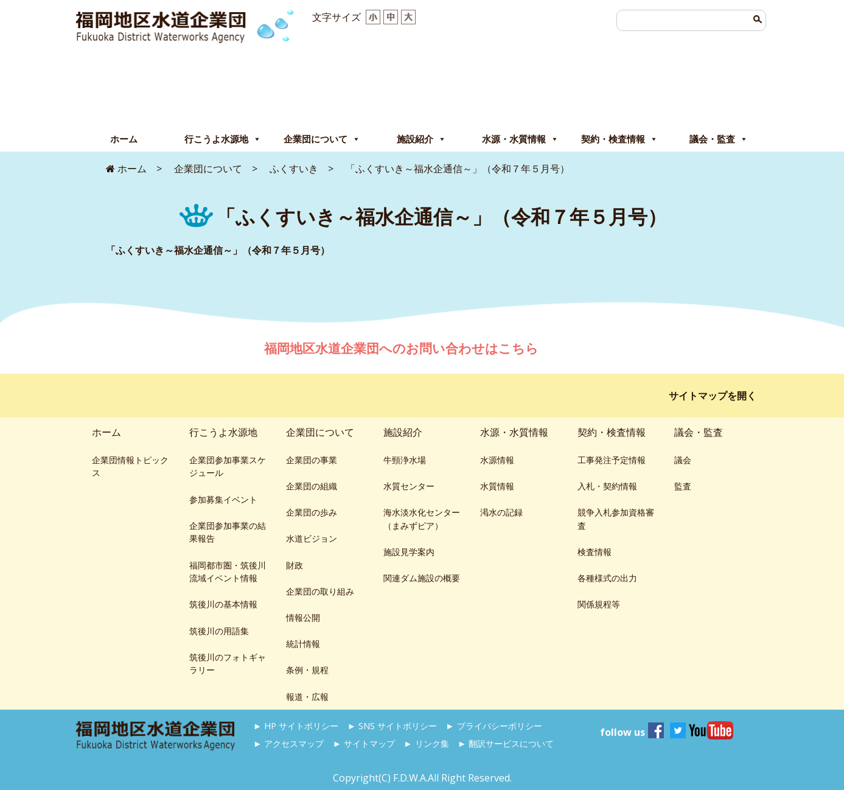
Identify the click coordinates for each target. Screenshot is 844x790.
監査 (682, 486)
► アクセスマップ (288, 743)
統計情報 (303, 643)
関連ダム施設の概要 (421, 578)
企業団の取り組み (320, 591)
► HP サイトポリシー (295, 726)
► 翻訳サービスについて (506, 743)
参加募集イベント (223, 499)
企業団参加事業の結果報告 (227, 532)
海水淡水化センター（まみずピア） (421, 518)
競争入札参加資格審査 (615, 518)
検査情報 (594, 552)
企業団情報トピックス (130, 466)
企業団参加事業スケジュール (227, 466)
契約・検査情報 (619, 139)
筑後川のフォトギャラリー (227, 663)
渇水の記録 (501, 512)
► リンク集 (425, 743)
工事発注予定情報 (611, 460)
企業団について (322, 139)
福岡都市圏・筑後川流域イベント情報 (227, 571)
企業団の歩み (311, 512)
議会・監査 (718, 139)
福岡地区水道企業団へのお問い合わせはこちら (403, 348)
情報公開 (303, 617)
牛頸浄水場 (404, 460)
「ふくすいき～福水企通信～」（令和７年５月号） (218, 250)
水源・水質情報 (520, 139)
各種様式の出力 (607, 578)
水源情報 (497, 460)
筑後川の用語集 (219, 631)
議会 (682, 460)
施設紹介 (421, 139)
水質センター (408, 486)
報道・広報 (307, 696)
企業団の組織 (311, 486)
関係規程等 (598, 604)
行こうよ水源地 (222, 139)
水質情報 (497, 486)
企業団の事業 (311, 460)
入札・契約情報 (607, 486)
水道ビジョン (311, 538)
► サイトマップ (364, 743)
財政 (294, 565)
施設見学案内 (408, 552)
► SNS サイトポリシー (392, 726)
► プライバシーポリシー (493, 726)
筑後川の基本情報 (223, 604)
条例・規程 (307, 670)
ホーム (124, 139)
